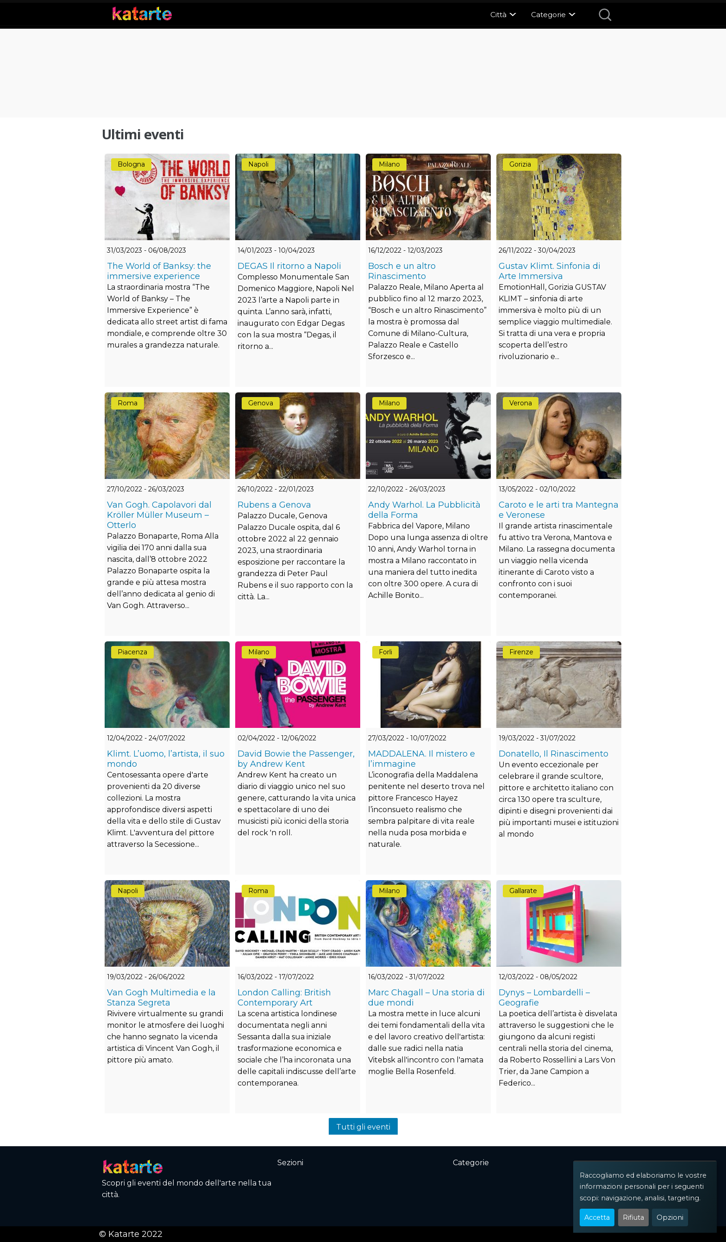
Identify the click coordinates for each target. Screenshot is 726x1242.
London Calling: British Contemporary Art (284, 997)
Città (498, 14)
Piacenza (132, 652)
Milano (389, 164)
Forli (385, 652)
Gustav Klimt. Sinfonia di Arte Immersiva (550, 271)
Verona (520, 403)
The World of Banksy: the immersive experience (159, 271)
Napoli (258, 164)
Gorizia (520, 164)
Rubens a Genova (274, 505)
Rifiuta (633, 1217)
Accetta (597, 1217)
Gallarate (523, 891)
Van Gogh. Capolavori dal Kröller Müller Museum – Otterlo (159, 515)
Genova (260, 403)
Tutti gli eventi (363, 1127)
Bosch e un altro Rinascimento (402, 271)
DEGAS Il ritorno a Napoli (289, 266)
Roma (128, 403)
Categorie (548, 14)
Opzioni (670, 1217)
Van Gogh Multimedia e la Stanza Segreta (161, 997)
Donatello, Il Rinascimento (553, 754)
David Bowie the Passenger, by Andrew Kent (296, 759)
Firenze (521, 652)
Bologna (131, 164)
